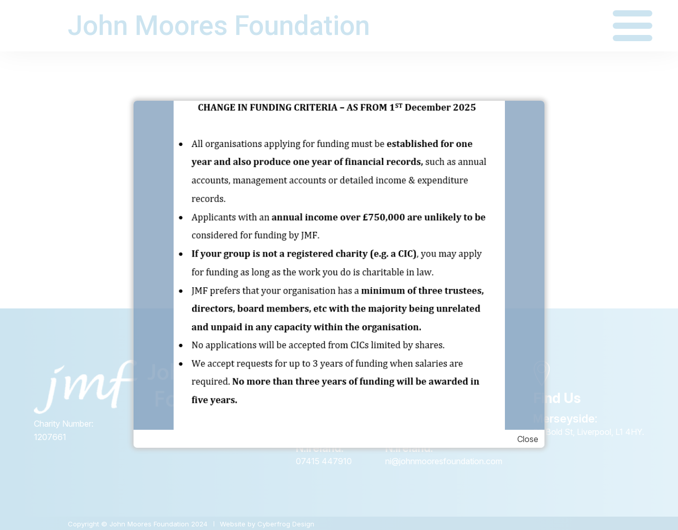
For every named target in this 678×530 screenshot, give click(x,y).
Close (527, 439)
